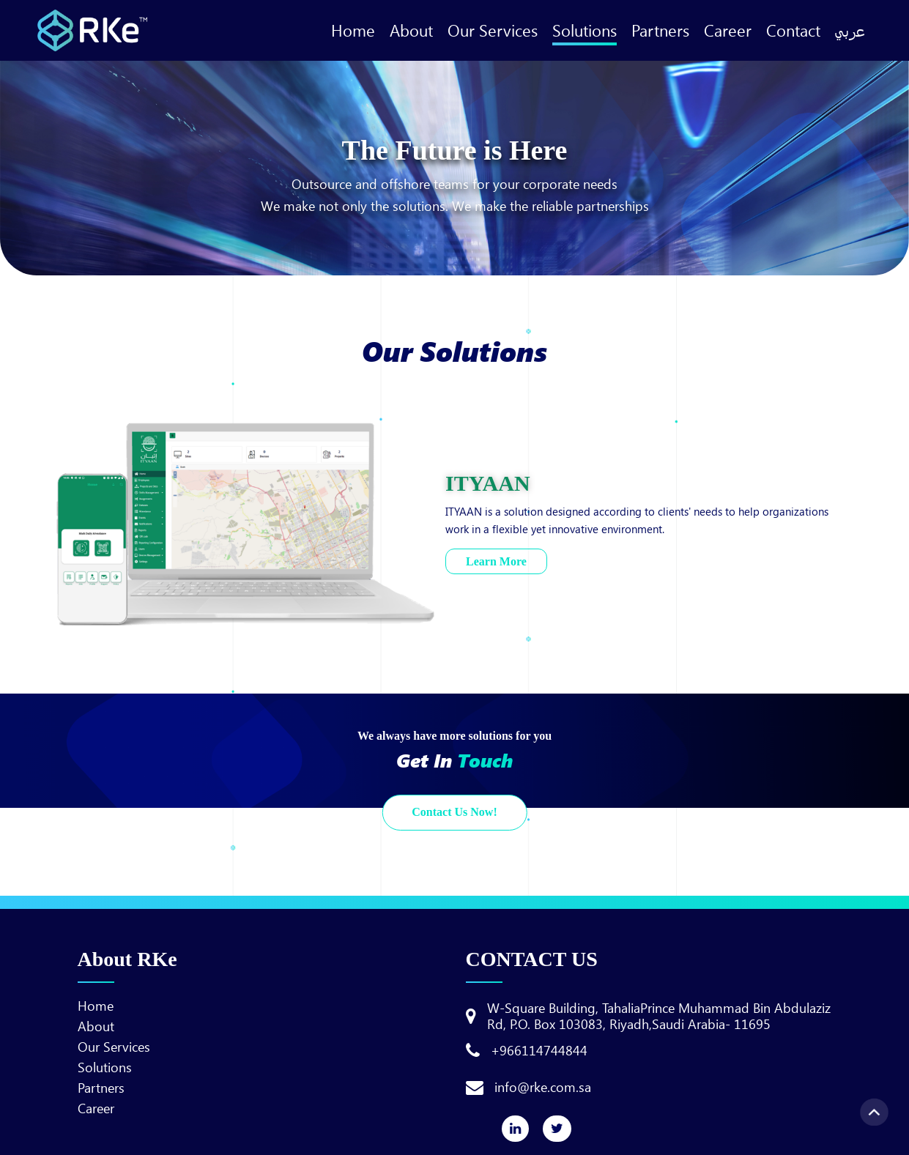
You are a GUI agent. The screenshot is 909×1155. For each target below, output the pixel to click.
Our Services (493, 30)
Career (728, 30)
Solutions (584, 30)
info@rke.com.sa (542, 1087)
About (411, 30)
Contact (793, 30)
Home (353, 30)
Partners (660, 30)
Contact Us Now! (454, 812)
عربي (850, 30)
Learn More (496, 561)
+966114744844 (539, 1050)
